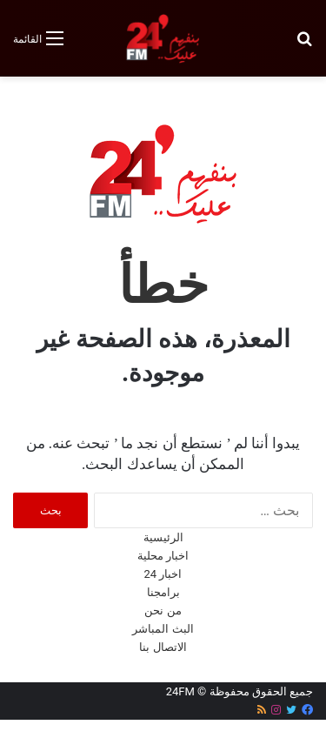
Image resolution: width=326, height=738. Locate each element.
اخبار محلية (163, 555)
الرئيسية (163, 537)
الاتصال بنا (162, 647)
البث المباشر (162, 628)
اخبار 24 (163, 573)
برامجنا (163, 592)
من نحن (162, 610)
